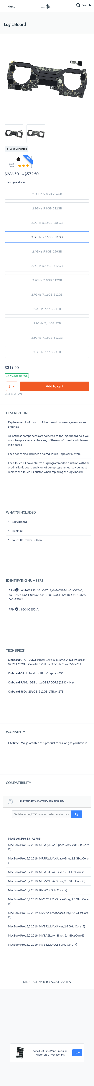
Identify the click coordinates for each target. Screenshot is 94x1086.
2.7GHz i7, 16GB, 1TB (47, 308)
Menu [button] (9, 6)
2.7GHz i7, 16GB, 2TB (47, 323)
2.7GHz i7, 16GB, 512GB (47, 294)
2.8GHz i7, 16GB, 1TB (47, 352)
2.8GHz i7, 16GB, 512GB (47, 337)
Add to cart (54, 386)
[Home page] (45, 6)
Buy (77, 1052)
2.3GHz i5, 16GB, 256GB (47, 222)
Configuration (15, 182)
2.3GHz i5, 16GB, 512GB (47, 237)
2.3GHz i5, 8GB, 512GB (47, 208)
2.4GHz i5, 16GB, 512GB (47, 265)
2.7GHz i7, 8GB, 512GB (47, 280)
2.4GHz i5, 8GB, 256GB (47, 251)
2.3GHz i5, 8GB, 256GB (47, 194)
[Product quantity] (11, 386)
